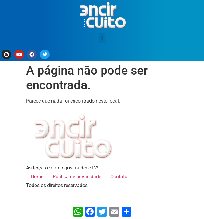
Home (37, 176)
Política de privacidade (77, 176)
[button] (102, 38)
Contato (118, 176)
